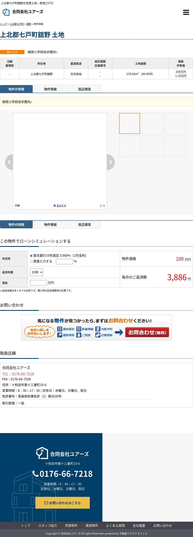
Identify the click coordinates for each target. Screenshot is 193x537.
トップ (25, 525)
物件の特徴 (16, 89)
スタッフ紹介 (47, 525)
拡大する (60, 205)
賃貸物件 (91, 525)
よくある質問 (115, 525)
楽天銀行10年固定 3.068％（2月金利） (60, 255)
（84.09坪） (147, 74)
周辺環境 (84, 89)
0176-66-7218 (66, 473)
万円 (51, 282)
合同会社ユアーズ (22, 12)
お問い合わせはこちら (62, 502)
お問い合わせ (147, 332)
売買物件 (71, 525)
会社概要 (139, 525)
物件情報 (50, 89)
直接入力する (42, 261)
